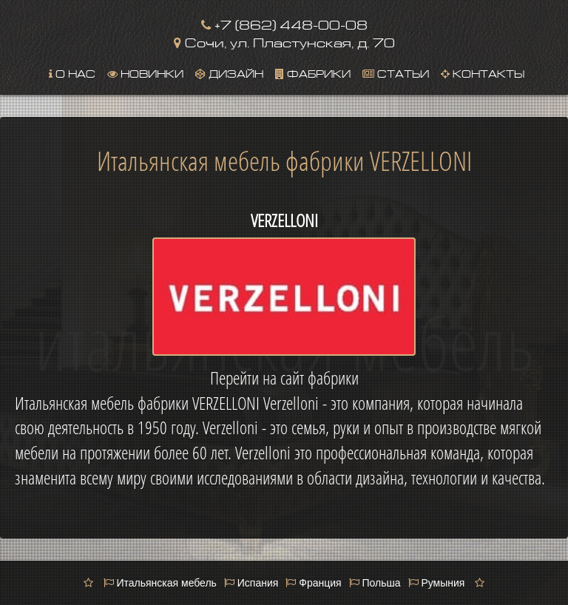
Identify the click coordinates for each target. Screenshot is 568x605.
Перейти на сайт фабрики (284, 378)
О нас (72, 72)
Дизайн (229, 72)
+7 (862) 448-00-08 (284, 23)
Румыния (436, 583)
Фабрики (313, 72)
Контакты (482, 72)
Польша (375, 583)
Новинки (145, 72)
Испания (251, 583)
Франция (313, 583)
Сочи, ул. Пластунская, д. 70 (284, 41)
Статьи (395, 72)
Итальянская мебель (160, 583)
